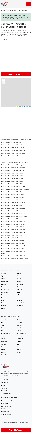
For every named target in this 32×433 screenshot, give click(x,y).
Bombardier (4, 284)
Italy (18, 344)
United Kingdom (21, 333)
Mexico (3, 352)
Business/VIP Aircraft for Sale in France (12, 194)
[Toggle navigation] (28, 4)
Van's (18, 286)
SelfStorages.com (6, 409)
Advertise (4, 388)
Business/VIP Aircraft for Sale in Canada (12, 178)
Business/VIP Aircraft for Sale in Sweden (13, 240)
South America (5, 355)
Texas (3, 325)
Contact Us (4, 382)
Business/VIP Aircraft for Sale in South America (14, 155)
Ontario (3, 346)
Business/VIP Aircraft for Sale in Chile (12, 181)
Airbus (18, 295)
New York (4, 341)
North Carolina (5, 333)
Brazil (18, 320)
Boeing (19, 278)
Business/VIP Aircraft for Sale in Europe (12, 147)
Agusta (19, 281)
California (4, 328)
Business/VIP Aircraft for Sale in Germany (13, 197)
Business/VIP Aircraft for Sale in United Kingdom (15, 256)
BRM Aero (20, 305)
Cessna (3, 273)
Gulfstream (4, 292)
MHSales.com (5, 411)
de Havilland (20, 303)
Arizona (3, 338)
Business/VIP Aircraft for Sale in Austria (12, 170)
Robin (18, 292)
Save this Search (16, 430)
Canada (3, 344)
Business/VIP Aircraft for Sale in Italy (11, 205)
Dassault (3, 295)
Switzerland (20, 338)
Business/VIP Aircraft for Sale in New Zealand (14, 219)
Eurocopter (20, 284)
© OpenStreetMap (26, 106)
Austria (19, 349)
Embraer (3, 303)
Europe (19, 330)
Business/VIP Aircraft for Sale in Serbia (12, 235)
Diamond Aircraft (6, 289)
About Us (4, 385)
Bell (2, 297)
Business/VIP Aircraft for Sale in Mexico (12, 210)
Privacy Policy (5, 390)
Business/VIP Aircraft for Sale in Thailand (13, 246)
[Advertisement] (16, 56)
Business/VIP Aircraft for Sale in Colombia (13, 186)
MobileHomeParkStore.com (9, 401)
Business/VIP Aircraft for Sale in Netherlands (14, 216)
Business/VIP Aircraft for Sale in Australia (13, 167)
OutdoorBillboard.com (7, 414)
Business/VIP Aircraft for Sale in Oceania (13, 153)
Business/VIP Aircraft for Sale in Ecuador (13, 192)
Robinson (4, 286)
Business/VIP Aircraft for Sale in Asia (11, 145)
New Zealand (20, 328)
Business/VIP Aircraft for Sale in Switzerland (13, 243)
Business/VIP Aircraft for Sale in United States (14, 258)
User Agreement (6, 393)
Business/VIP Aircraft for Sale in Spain (12, 237)
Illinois (3, 330)
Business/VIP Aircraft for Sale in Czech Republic (15, 189)
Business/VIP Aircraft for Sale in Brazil (12, 175)
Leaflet (19, 106)
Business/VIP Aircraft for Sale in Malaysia (13, 208)
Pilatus (3, 308)
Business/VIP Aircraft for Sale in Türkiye (12, 248)
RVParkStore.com (6, 406)
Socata (19, 273)
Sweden (19, 352)
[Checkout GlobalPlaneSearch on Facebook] (24, 425)
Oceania (19, 322)
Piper (2, 276)
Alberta (3, 349)
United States (5, 320)
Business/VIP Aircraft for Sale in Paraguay (13, 221)
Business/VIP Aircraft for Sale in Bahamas (13, 173)
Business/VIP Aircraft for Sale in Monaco (13, 213)
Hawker (3, 300)
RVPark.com (4, 403)
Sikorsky (19, 300)
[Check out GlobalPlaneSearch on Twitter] (28, 425)
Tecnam (19, 276)
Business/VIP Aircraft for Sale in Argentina (13, 165)
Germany (19, 336)
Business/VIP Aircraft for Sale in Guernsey (13, 200)
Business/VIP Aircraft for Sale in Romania (13, 229)
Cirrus (3, 278)
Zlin (18, 297)
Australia (19, 325)
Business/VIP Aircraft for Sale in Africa (12, 142)
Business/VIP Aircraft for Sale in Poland (12, 227)
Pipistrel (19, 289)
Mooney (3, 305)
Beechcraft (4, 281)
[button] (3, 80)
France (19, 341)
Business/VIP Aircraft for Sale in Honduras (13, 202)
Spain (18, 346)
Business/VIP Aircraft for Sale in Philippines (13, 224)
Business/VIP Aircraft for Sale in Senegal (13, 232)
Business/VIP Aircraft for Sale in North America (14, 150)
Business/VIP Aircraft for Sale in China (12, 184)
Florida (3, 322)
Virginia (3, 336)
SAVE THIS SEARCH (16, 74)
